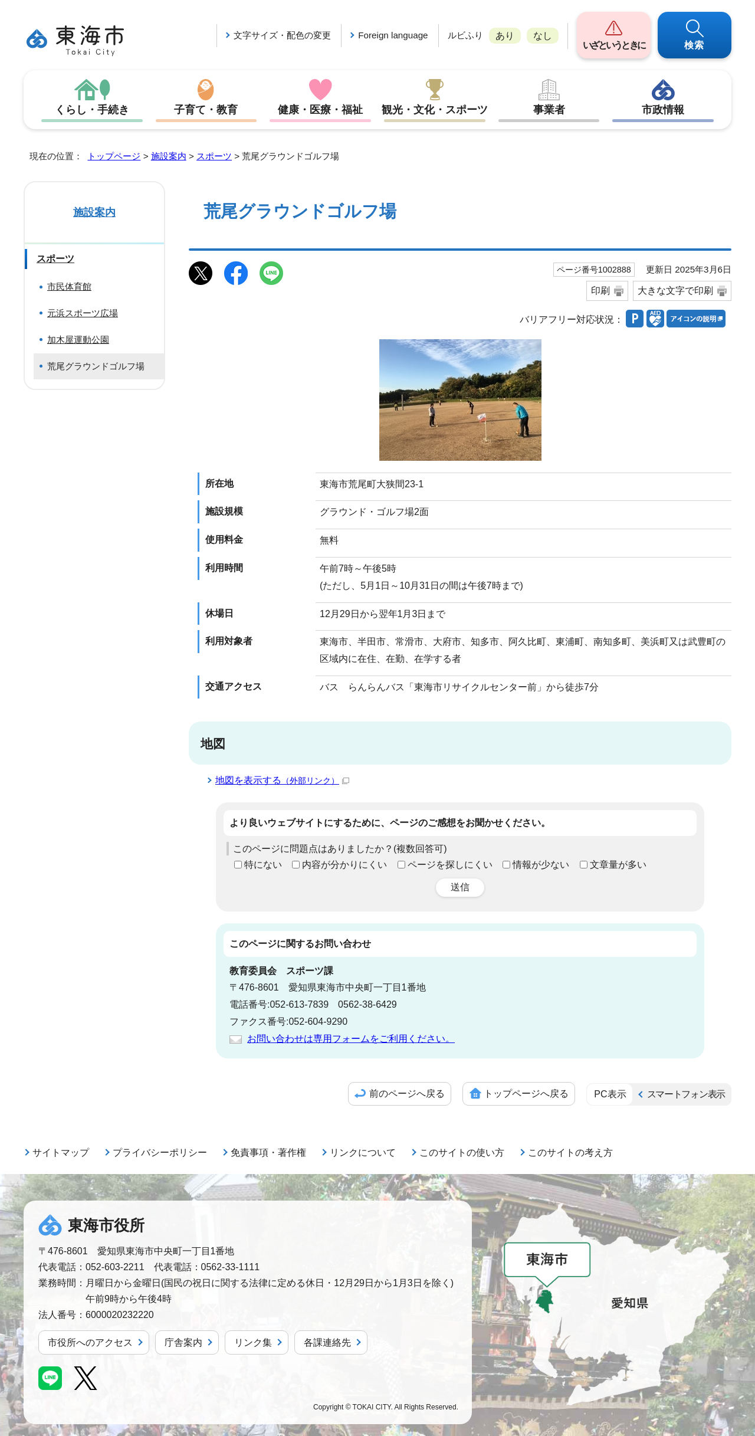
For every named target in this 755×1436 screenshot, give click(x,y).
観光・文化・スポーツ (435, 110)
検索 (694, 45)
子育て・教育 (206, 110)
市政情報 (663, 110)
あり (504, 36)
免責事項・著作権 (268, 1153)
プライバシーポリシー (160, 1153)
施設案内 (168, 156)
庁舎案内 (183, 1342)
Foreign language (393, 35)
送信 (460, 887)
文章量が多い (618, 865)
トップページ (113, 156)
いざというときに (614, 45)
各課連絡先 (327, 1342)
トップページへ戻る (526, 1094)
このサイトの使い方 (461, 1153)
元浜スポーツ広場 (82, 313)
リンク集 (253, 1342)
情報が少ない (541, 865)
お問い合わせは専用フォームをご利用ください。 (351, 1039)
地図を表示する (282, 780)
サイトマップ (60, 1153)
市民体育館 (69, 286)
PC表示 (610, 1094)
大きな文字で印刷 (675, 291)
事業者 (549, 110)
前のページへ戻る (407, 1094)
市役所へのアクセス (90, 1342)
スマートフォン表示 (686, 1094)
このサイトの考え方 (570, 1153)
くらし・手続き (92, 110)
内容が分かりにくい (344, 865)
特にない (263, 865)
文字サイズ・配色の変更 (282, 35)
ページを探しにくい (450, 865)
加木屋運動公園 (78, 340)
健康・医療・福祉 (320, 110)
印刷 (600, 291)
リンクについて (363, 1153)
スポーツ (214, 156)
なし (542, 36)
